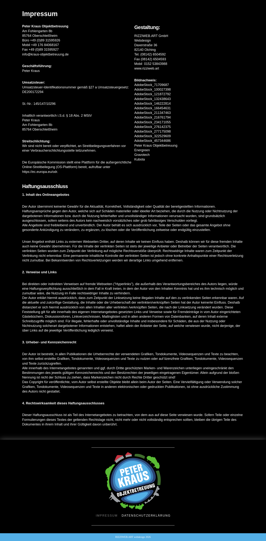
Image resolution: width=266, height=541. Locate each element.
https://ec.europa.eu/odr (39, 172)
